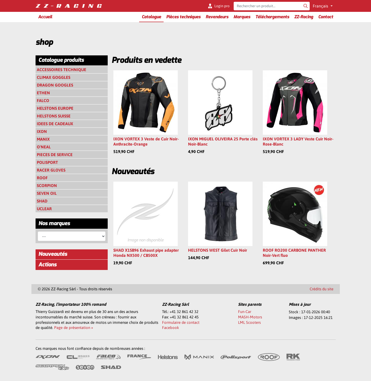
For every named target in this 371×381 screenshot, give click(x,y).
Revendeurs (217, 17)
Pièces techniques (183, 17)
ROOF (42, 177)
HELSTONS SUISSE (54, 116)
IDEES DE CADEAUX (55, 123)
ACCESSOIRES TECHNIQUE (61, 69)
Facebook (170, 327)
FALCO (43, 100)
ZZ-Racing (303, 17)
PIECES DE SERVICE (55, 154)
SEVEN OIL (47, 193)
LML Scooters (249, 322)
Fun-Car (244, 311)
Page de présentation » (73, 327)
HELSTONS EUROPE (55, 108)
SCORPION (47, 185)
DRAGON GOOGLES (55, 85)
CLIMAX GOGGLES (53, 77)
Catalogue (151, 17)
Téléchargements (272, 17)
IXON (42, 131)
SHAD (42, 201)
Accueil (45, 17)
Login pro (222, 6)
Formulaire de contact (180, 322)
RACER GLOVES (51, 170)
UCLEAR (44, 208)
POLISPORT (47, 162)
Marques (241, 17)
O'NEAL (44, 147)
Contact (325, 17)
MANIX (43, 139)
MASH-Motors (250, 317)
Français (321, 6)
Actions (47, 264)
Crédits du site (321, 289)
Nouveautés (52, 254)
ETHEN (43, 92)
